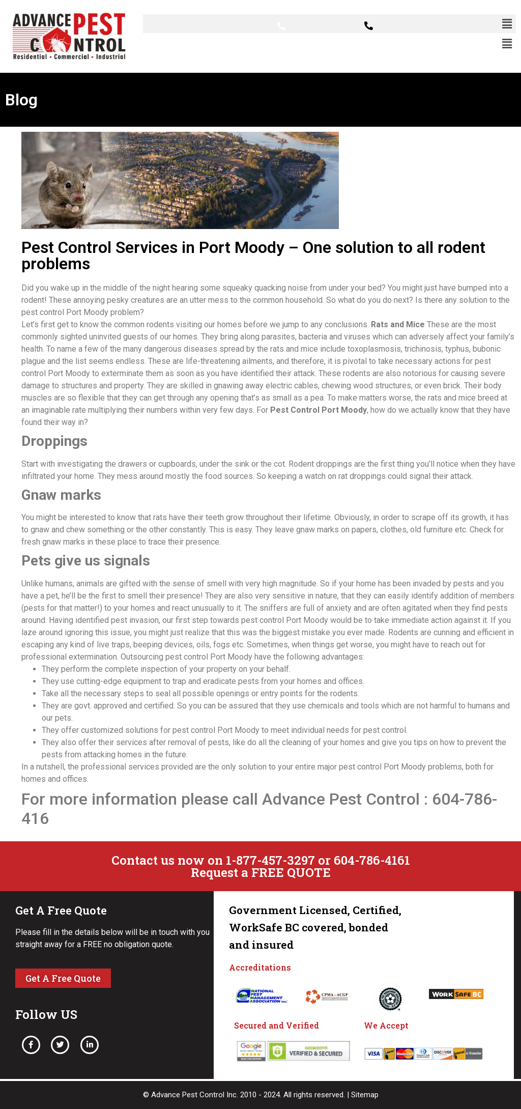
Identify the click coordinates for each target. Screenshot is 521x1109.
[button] (507, 23)
